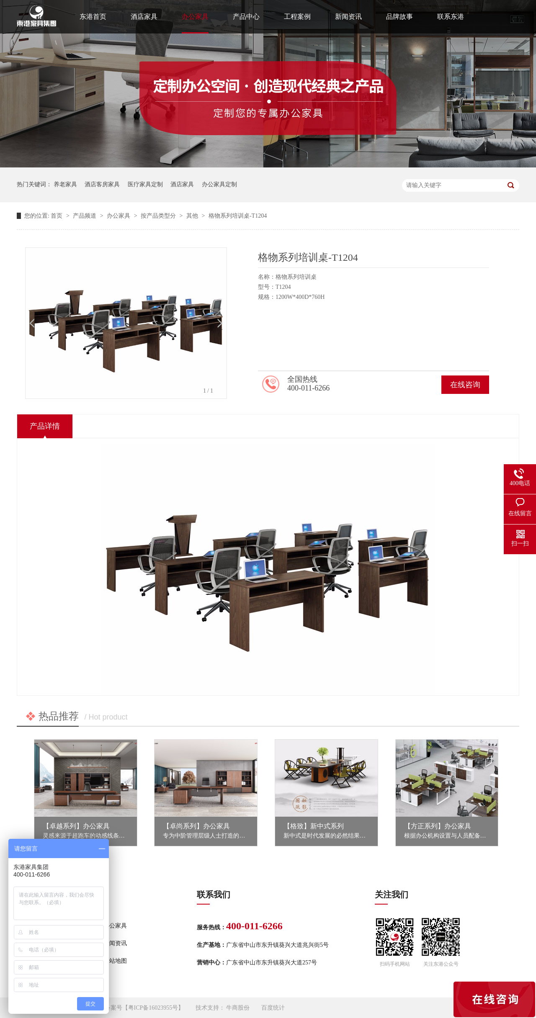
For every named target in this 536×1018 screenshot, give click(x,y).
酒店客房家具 (102, 184)
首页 (57, 216)
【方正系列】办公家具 (437, 826)
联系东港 (450, 16)
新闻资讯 (348, 16)
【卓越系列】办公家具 (76, 826)
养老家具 (65, 184)
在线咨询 (465, 384)
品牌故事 (399, 16)
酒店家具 (144, 16)
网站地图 (115, 961)
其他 (193, 216)
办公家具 (195, 16)
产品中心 (246, 16)
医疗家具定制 (145, 184)
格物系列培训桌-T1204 (238, 216)
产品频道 (85, 216)
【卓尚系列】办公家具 (196, 826)
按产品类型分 (159, 216)
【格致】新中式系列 (313, 826)
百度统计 (273, 1008)
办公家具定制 (219, 184)
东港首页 (93, 16)
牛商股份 (238, 1008)
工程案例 (297, 16)
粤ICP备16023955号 (153, 1008)
